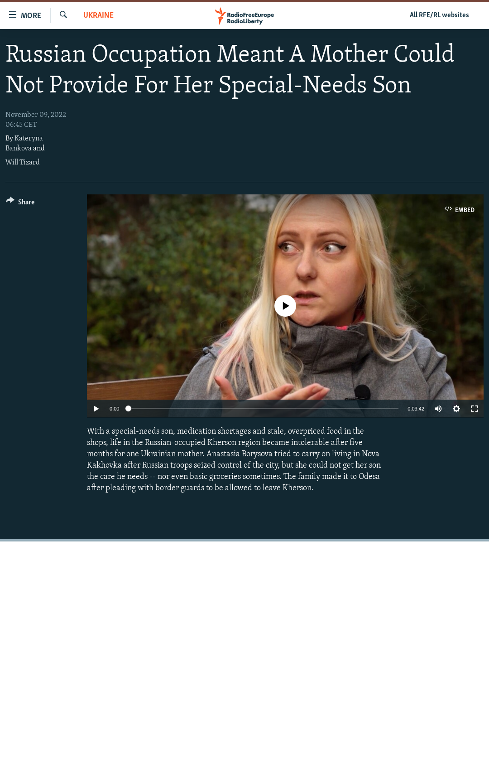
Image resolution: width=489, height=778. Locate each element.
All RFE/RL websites (439, 15)
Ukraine (98, 15)
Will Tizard (22, 162)
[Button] (20, 203)
